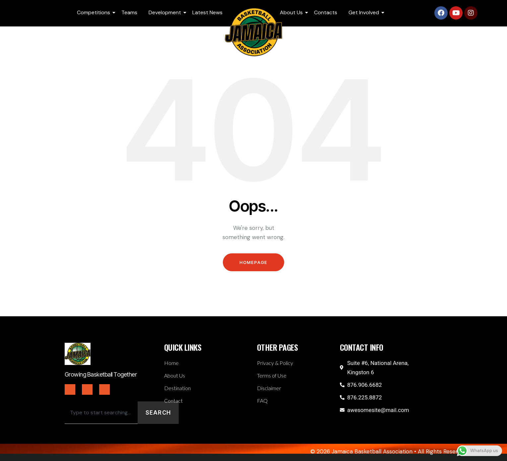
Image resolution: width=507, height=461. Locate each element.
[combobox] (101, 412)
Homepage (253, 262)
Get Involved (365, 12)
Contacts (325, 12)
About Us (292, 12)
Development (166, 12)
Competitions (94, 12)
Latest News (207, 12)
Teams (129, 12)
